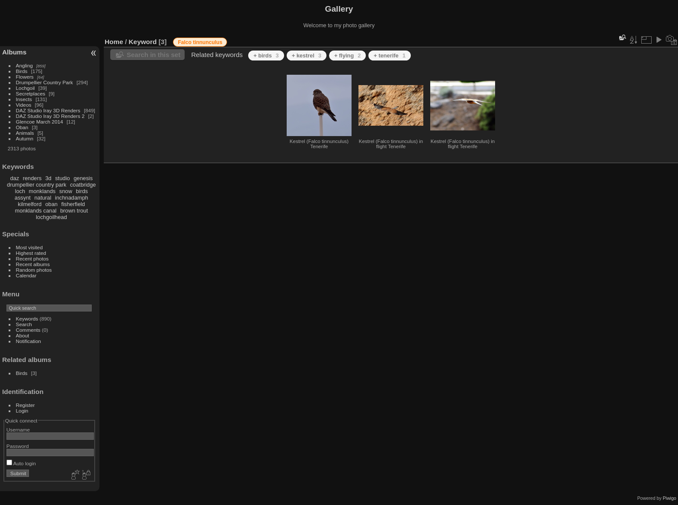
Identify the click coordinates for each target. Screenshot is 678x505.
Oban (22, 127)
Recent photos (32, 258)
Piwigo (669, 498)
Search (24, 324)
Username (18, 429)
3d (48, 178)
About (22, 335)
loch (20, 191)
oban (51, 204)
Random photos (34, 270)
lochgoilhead (51, 217)
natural (42, 197)
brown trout (74, 210)
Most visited (29, 247)
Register (25, 405)
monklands (42, 191)
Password (17, 446)
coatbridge (83, 184)
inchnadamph (71, 197)
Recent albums (33, 264)
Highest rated (31, 253)
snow (65, 191)
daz (14, 178)
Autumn (25, 138)
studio (62, 178)
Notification (28, 341)
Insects (24, 99)
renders (32, 178)
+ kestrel (306, 55)
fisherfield (73, 204)
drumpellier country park (36, 184)
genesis (83, 178)
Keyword (143, 41)
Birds (22, 71)
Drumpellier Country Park (44, 82)
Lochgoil (25, 88)
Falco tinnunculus (200, 42)
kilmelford (30, 204)
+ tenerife (389, 55)
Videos (24, 105)
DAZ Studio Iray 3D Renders (48, 110)
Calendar (26, 275)
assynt (23, 197)
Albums (14, 52)
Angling (24, 65)
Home (114, 41)
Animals (25, 133)
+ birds (265, 55)
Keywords (27, 318)
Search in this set (153, 54)
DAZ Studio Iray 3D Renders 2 (50, 116)
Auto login (21, 463)
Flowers (25, 76)
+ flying (347, 55)
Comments (28, 330)
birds (82, 191)
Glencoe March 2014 (39, 121)
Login (22, 410)
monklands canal (36, 210)
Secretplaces (30, 93)
